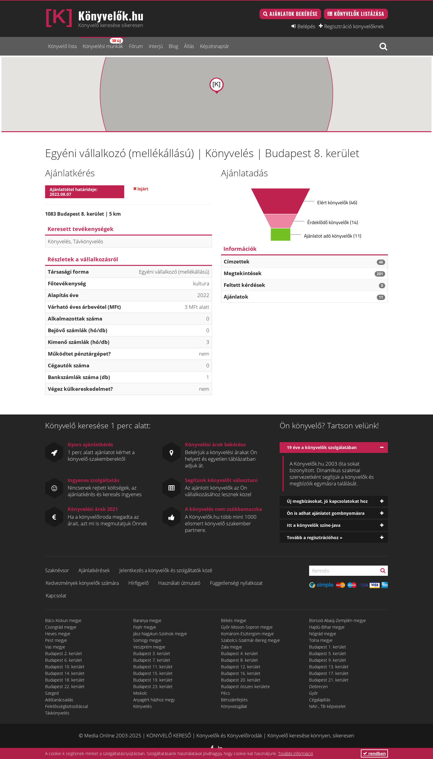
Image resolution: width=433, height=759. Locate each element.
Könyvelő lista (62, 46)
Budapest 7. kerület (151, 660)
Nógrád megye (322, 633)
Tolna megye (321, 640)
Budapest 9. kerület (327, 660)
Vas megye (55, 647)
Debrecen (318, 686)
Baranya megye (147, 620)
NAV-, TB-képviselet (327, 706)
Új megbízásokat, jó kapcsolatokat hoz (327, 501)
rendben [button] (374, 753)
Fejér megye (144, 627)
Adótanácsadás (59, 700)
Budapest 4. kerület (239, 653)
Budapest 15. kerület (153, 673)
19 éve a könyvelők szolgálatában (322, 447)
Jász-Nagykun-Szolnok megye (160, 633)
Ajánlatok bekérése (293, 13)
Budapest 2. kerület (63, 653)
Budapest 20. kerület (240, 680)
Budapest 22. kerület (64, 686)
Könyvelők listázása (359, 13)
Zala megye (231, 647)
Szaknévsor (57, 570)
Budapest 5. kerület (327, 653)
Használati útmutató (179, 583)
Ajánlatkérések (94, 570)
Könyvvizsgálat (234, 706)
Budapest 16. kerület (240, 673)
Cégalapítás (319, 700)
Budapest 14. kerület (64, 673)
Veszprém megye (149, 647)
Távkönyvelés (57, 713)
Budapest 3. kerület (151, 653)
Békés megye (233, 620)
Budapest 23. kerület (153, 686)
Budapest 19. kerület (153, 680)
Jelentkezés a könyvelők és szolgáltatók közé (165, 570)
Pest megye (56, 640)
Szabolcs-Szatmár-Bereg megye (250, 640)
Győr (313, 693)
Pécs (225, 693)
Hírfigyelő (138, 583)
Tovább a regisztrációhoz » (314, 537)
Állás (189, 46)
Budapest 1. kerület (327, 647)
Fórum (136, 46)
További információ (295, 753)
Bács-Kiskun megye (63, 620)
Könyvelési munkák (103, 44)
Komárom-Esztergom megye (247, 633)
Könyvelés (142, 706)
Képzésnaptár (214, 46)
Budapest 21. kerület (329, 680)
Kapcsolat (56, 595)
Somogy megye (147, 640)
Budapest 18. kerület (64, 680)
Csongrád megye (60, 627)
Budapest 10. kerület (64, 666)
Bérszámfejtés (234, 700)
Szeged (52, 693)
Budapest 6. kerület (63, 660)
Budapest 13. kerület (329, 666)
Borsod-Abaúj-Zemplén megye (337, 620)
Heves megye (57, 633)
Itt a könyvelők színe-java (313, 525)
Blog (173, 46)
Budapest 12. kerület (240, 666)
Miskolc (140, 693)
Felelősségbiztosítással (66, 706)
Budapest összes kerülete (245, 686)
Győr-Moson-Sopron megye (247, 627)
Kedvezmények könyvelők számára (82, 583)
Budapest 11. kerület (153, 666)
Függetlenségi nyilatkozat (236, 583)
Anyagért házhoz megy (154, 700)
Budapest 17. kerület (329, 673)
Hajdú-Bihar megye (327, 627)
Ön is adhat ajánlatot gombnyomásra (325, 513)
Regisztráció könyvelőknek (354, 26)
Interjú (156, 46)
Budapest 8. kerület (239, 660)
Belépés (306, 26)
